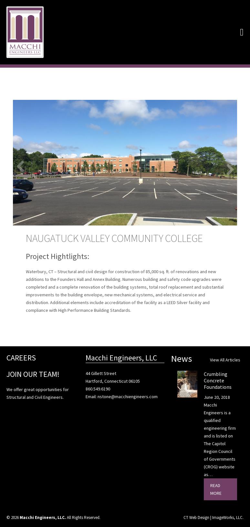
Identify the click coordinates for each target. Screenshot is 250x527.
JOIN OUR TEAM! (32, 374)
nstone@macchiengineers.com (128, 396)
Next (227, 169)
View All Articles (225, 360)
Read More (216, 489)
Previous (22, 165)
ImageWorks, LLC (227, 517)
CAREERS (21, 358)
